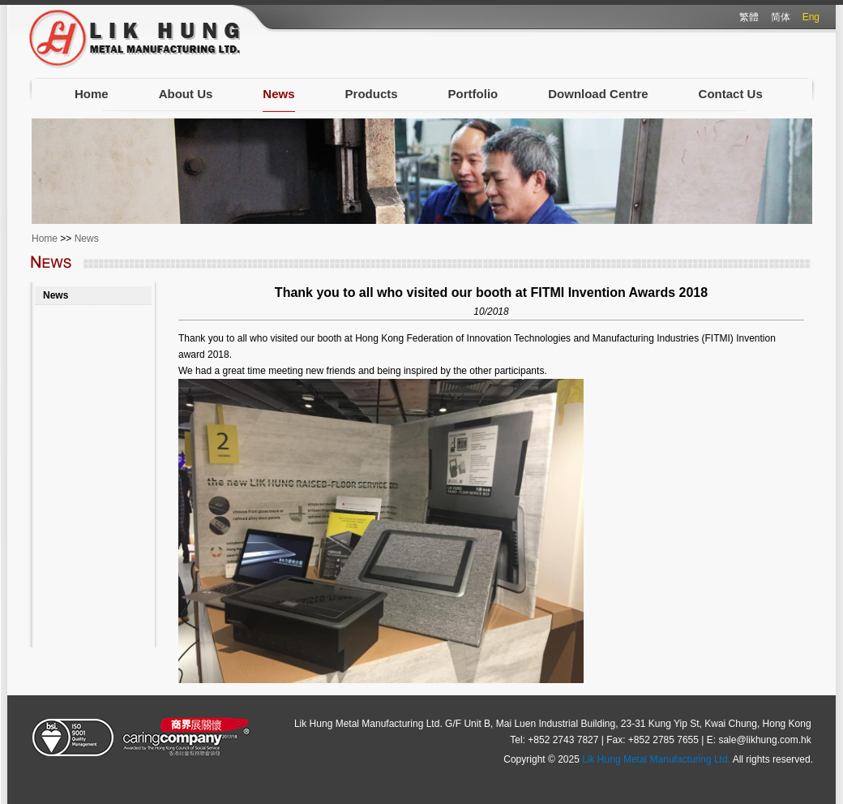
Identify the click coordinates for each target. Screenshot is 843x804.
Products (371, 94)
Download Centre (598, 94)
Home (92, 94)
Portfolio (473, 94)
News (278, 94)
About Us (186, 94)
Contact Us (731, 94)
